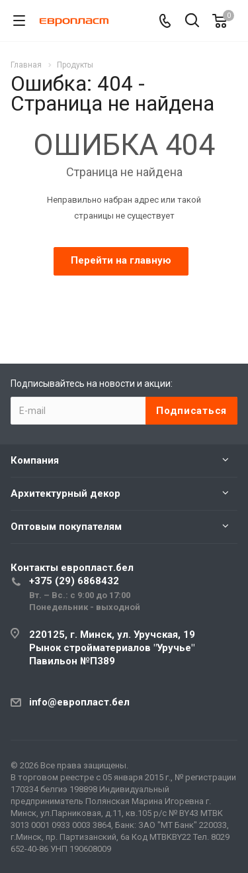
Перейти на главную (121, 260)
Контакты (72, 568)
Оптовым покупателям (66, 527)
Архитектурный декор (65, 493)
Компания (35, 460)
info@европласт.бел (79, 702)
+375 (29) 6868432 (74, 581)
